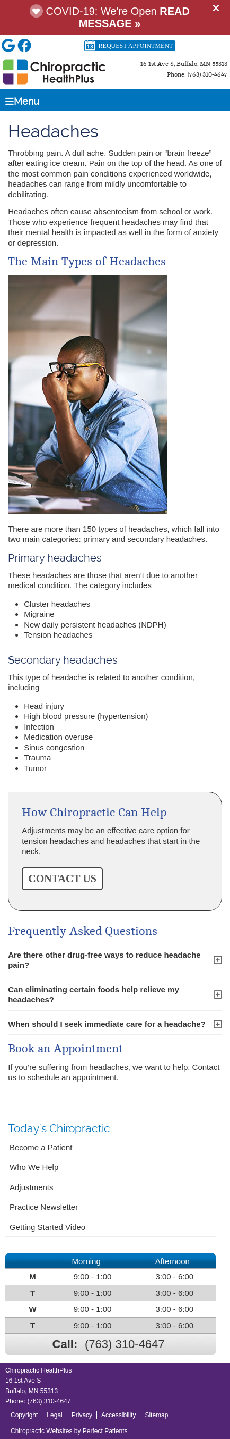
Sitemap (156, 1415)
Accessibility (118, 1415)
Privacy (82, 1415)
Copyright (24, 1415)
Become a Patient (41, 1147)
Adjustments (32, 1187)
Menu (22, 101)
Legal (54, 1415)
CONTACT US (62, 878)
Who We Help (34, 1167)
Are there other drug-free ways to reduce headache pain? (104, 960)
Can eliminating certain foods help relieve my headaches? (93, 995)
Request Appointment (128, 45)
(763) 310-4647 (124, 1344)
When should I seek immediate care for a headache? (107, 1023)
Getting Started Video (47, 1227)
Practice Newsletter (44, 1206)
